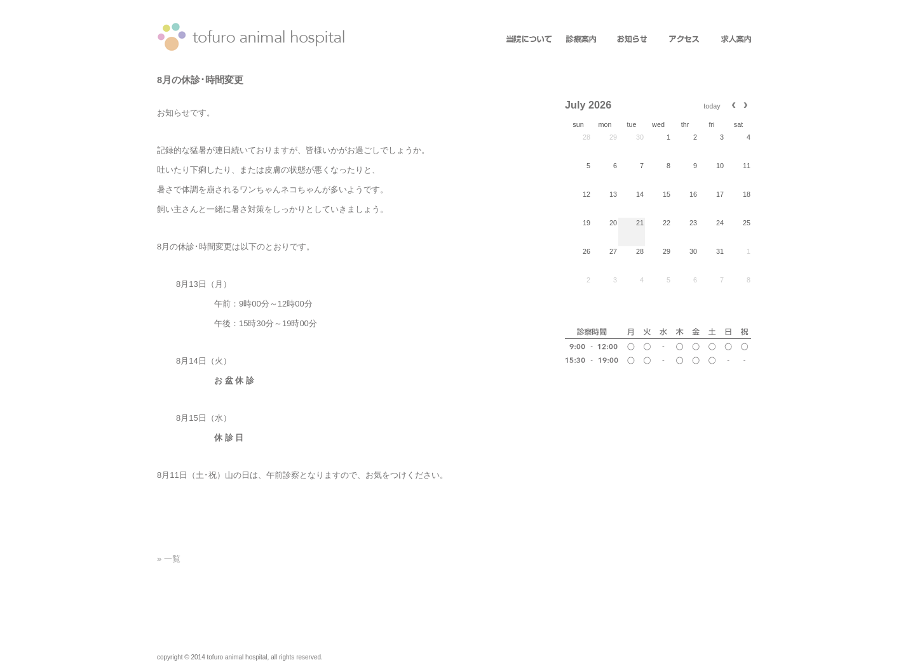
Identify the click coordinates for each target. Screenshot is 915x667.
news (628, 40)
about (528, 40)
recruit (727, 40)
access (677, 40)
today (712, 106)
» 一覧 (168, 559)
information (578, 40)
